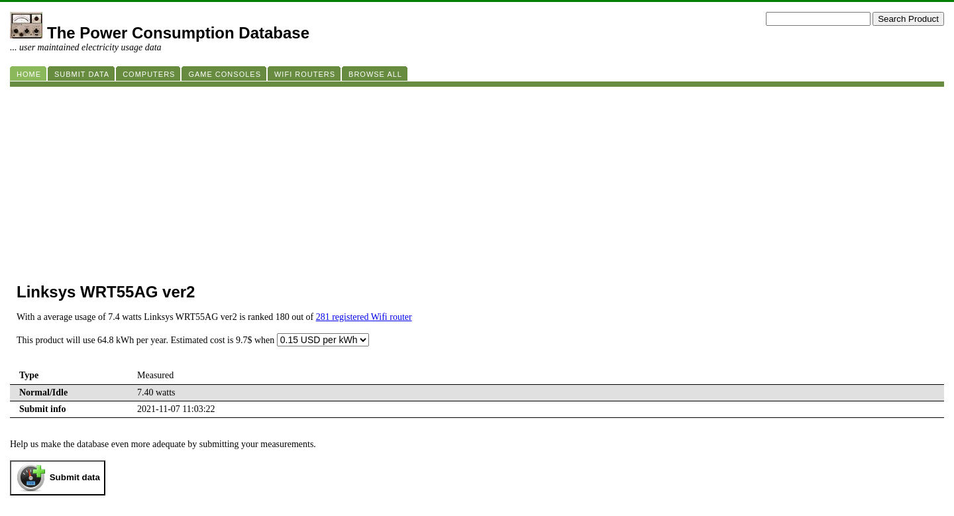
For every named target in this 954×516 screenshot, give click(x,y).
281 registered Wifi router (364, 317)
